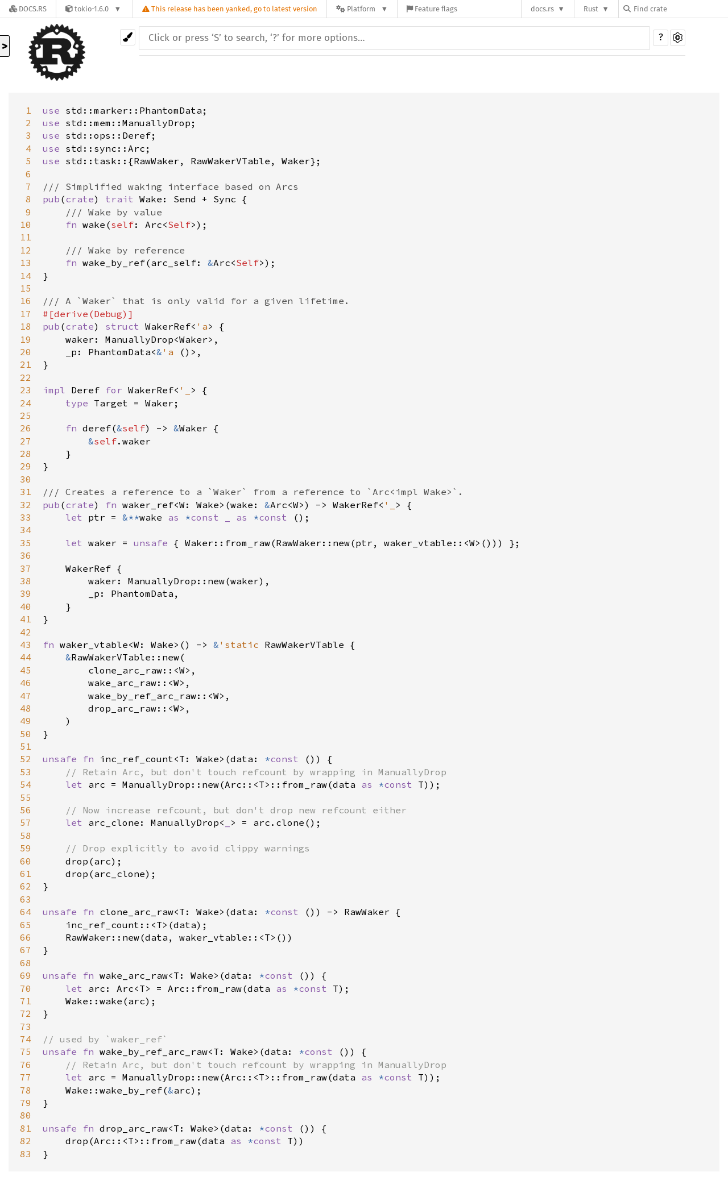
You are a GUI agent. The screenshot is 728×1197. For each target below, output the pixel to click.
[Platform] (362, 9)
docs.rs (542, 9)
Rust (591, 9)
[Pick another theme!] (127, 37)
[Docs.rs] (28, 9)
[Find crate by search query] (680, 9)
